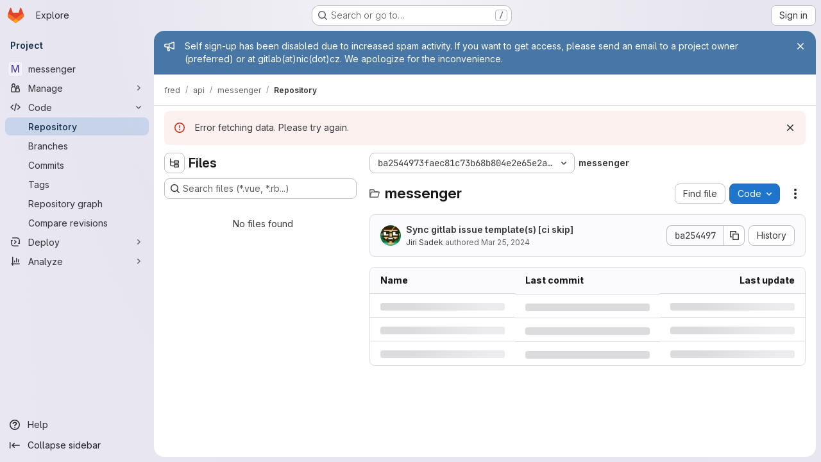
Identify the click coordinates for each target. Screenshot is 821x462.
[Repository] (77, 126)
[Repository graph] (77, 203)
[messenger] (77, 69)
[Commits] (77, 165)
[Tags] (77, 184)
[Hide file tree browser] (174, 163)
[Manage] (77, 88)
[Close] (800, 46)
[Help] (77, 425)
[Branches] (77, 146)
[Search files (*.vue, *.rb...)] (260, 188)
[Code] (77, 107)
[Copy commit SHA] (734, 235)
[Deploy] (77, 242)
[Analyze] (77, 261)
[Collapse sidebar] (77, 445)
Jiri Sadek (424, 242)
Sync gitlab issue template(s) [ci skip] (489, 229)
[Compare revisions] (77, 223)
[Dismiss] (790, 127)
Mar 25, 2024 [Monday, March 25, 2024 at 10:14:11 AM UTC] (505, 242)
